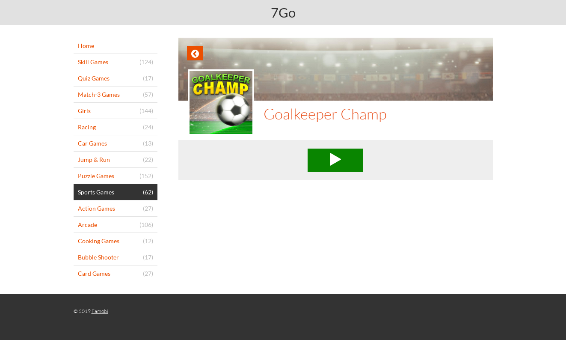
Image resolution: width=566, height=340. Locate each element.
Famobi (100, 311)
